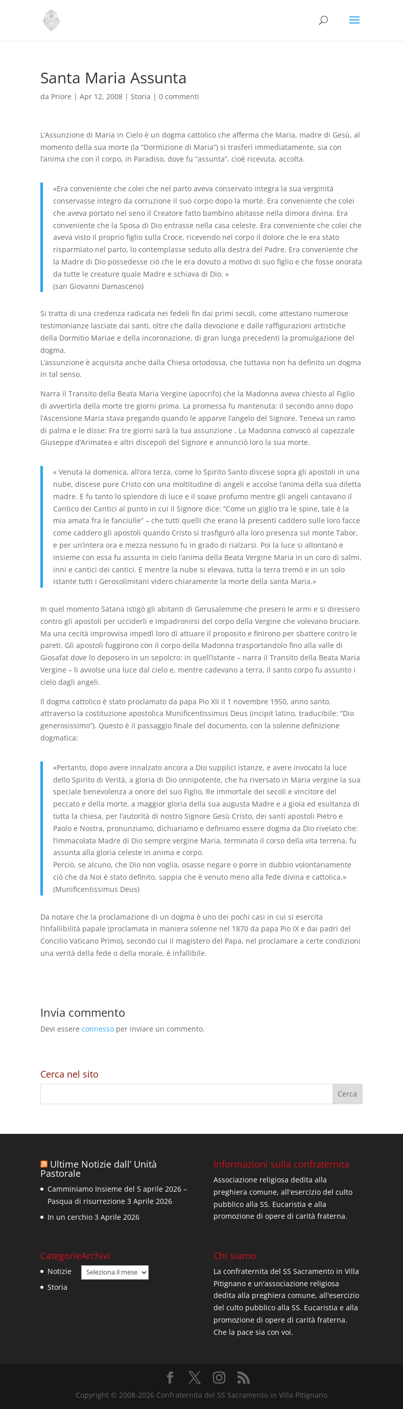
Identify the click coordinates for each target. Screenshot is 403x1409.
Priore (61, 96)
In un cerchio (70, 1217)
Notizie (60, 1271)
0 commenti (179, 96)
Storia (141, 96)
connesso (98, 1029)
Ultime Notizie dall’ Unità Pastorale (98, 1168)
